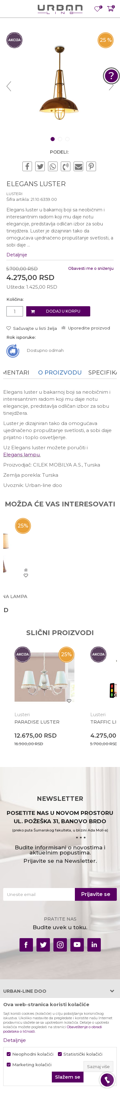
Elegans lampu (21, 455)
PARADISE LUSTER (37, 722)
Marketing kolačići (32, 1065)
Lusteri (14, 193)
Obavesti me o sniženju (91, 268)
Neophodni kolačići (32, 1054)
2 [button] (61, 139)
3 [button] (68, 139)
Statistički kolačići (82, 1054)
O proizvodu (60, 372)
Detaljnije (16, 255)
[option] (60, 85)
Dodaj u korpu (63, 311)
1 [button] (53, 139)
